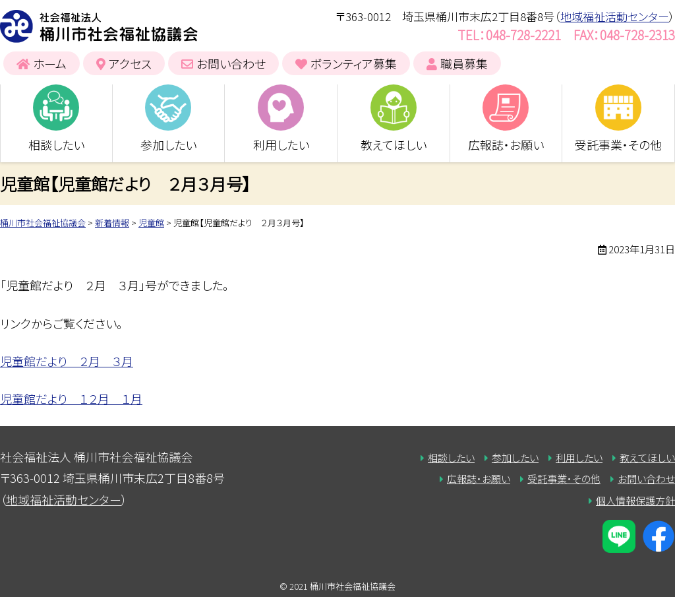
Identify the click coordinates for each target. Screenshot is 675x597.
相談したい (56, 144)
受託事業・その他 (618, 144)
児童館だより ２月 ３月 (66, 360)
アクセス (130, 63)
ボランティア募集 (353, 63)
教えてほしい (393, 144)
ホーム (50, 63)
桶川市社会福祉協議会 (99, 26)
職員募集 (464, 63)
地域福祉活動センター (614, 16)
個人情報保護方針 (635, 500)
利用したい (281, 144)
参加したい (168, 144)
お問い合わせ (231, 63)
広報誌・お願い (506, 144)
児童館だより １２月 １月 (71, 398)
